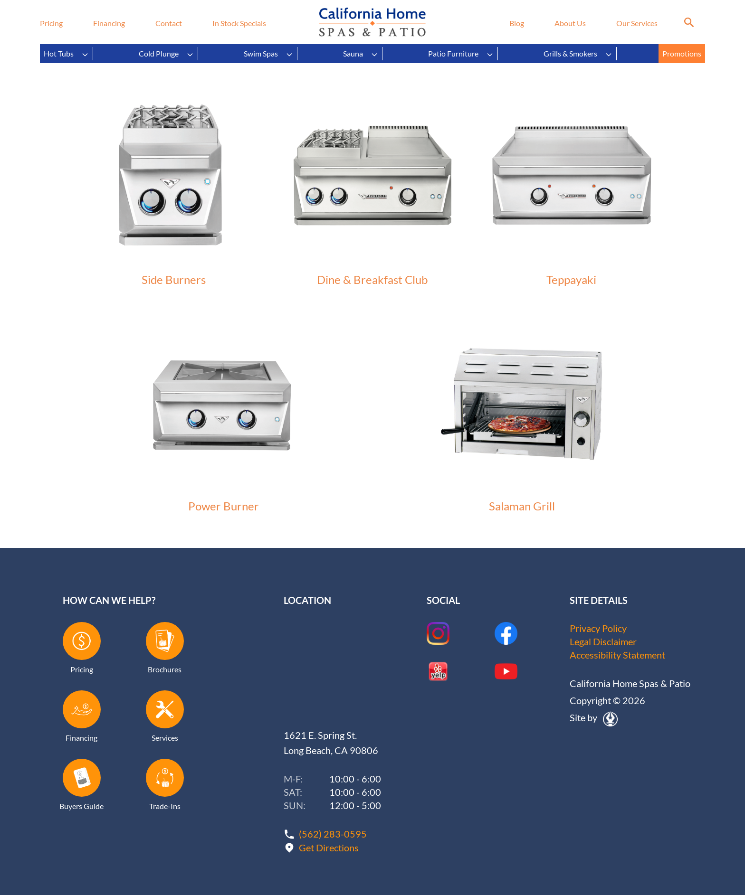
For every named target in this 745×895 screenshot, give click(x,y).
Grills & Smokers (578, 53)
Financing (109, 23)
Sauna (360, 53)
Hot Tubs (66, 53)
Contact (168, 23)
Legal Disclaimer (603, 641)
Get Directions (329, 846)
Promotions (681, 53)
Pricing (51, 23)
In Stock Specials (239, 23)
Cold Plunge (166, 53)
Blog (516, 23)
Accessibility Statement (617, 654)
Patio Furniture (461, 53)
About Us (570, 23)
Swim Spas (268, 53)
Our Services (637, 23)
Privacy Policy (598, 628)
